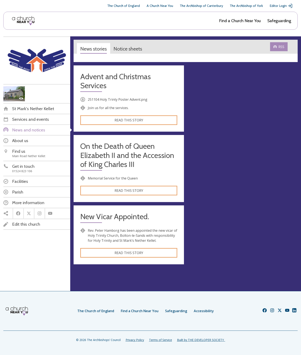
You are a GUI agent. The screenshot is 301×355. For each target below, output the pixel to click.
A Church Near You (160, 6)
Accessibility (204, 311)
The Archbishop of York (246, 6)
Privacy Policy (135, 340)
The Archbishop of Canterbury (201, 6)
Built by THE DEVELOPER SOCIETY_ (201, 340)
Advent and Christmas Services (115, 81)
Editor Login (281, 5)
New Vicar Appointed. (114, 216)
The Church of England (123, 6)
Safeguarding (279, 20)
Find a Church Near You (240, 20)
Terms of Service (160, 340)
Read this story (129, 120)
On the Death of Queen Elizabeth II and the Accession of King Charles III (127, 155)
